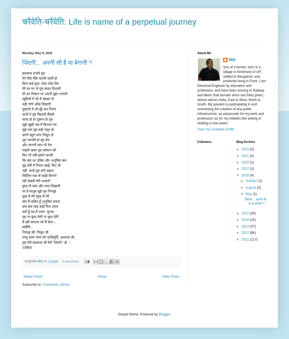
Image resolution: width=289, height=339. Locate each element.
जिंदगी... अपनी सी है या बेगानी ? (57, 62)
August (251, 187)
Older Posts (170, 277)
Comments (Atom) (56, 285)
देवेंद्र (232, 60)
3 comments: (71, 261)
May (249, 194)
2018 (245, 162)
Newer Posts (33, 277)
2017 (245, 169)
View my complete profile (215, 129)
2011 (245, 239)
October (251, 181)
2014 (245, 220)
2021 (245, 156)
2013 (245, 226)
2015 (245, 213)
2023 (245, 149)
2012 (245, 233)
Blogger (164, 314)
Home (102, 277)
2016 (245, 175)
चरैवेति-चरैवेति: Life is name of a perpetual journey (109, 21)
